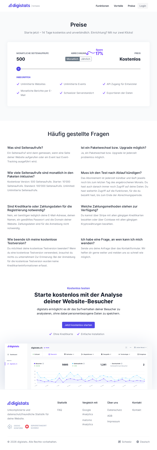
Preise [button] (131, 5)
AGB (109, 415)
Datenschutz (114, 409)
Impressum (113, 421)
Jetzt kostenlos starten (78, 325)
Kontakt (136, 409)
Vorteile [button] (118, 5)
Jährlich (85, 58)
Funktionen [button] (102, 5)
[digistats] (24, 5)
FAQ (59, 409)
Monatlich (72, 58)
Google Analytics (87, 412)
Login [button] (143, 5)
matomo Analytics (87, 422)
